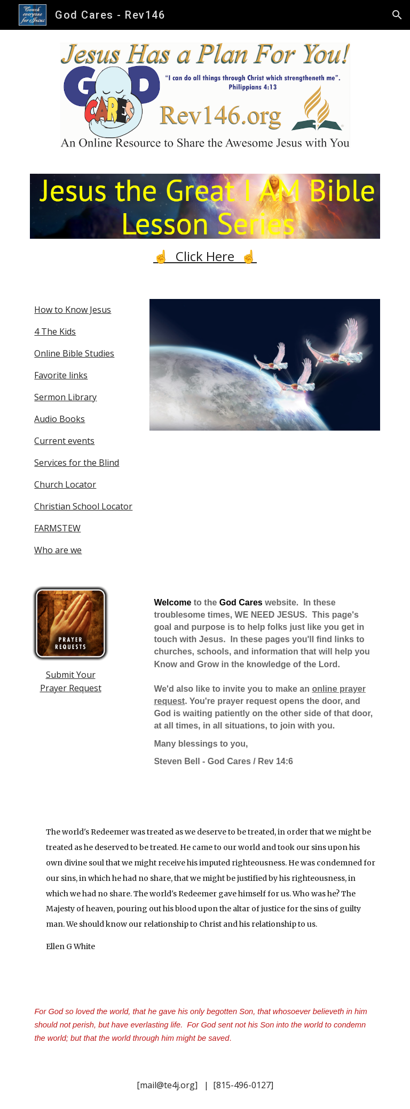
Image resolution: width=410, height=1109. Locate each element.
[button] (397, 15)
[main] (205, 256)
